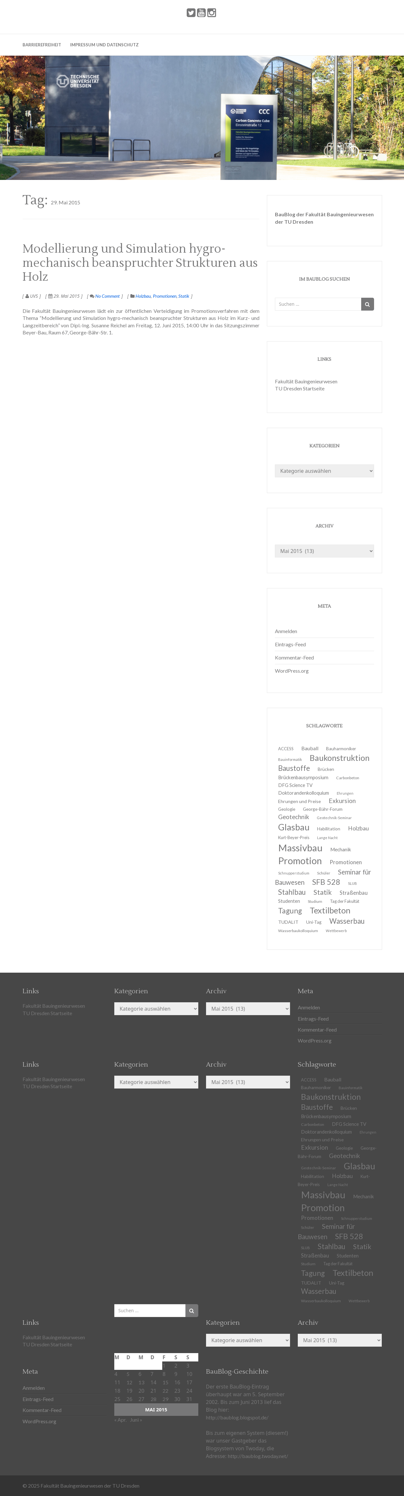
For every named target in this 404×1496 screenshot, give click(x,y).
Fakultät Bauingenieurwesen (306, 381)
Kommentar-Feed (294, 657)
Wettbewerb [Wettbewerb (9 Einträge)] (336, 931)
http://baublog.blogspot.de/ (237, 1417)
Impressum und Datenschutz (104, 44)
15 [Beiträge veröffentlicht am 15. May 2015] (165, 1382)
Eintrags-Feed (290, 644)
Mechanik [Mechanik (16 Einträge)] (363, 1196)
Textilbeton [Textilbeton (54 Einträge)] (353, 1272)
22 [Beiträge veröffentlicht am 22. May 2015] (165, 1391)
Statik (183, 296)
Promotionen (164, 296)
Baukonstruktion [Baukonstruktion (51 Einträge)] (340, 757)
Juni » (136, 1420)
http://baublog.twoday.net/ (258, 1456)
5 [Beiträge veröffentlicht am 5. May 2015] (128, 1374)
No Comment (105, 296)
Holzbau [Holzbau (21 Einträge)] (358, 828)
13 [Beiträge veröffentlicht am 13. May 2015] (141, 1382)
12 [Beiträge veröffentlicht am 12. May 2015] (129, 1382)
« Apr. (120, 1420)
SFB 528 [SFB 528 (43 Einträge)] (349, 1236)
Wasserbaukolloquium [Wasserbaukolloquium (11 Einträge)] (298, 930)
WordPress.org (292, 671)
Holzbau (143, 296)
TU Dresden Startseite (299, 388)
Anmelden (286, 631)
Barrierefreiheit (42, 44)
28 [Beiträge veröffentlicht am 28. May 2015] (153, 1399)
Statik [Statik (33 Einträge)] (362, 1246)
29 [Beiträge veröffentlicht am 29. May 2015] (165, 1399)
